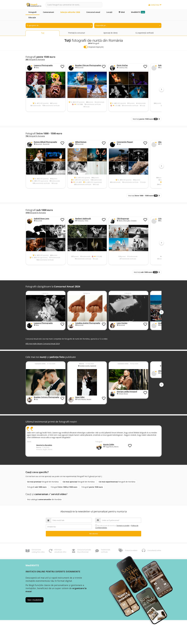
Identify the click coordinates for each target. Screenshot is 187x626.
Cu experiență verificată (144, 33)
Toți (42, 33)
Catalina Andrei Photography (87, 323)
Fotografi (37, 487)
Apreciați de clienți (110, 33)
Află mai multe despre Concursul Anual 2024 (43, 343)
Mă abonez (93, 533)
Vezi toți (146, 119)
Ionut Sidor (80, 397)
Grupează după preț (94, 47)
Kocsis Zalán (108, 444)
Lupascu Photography (43, 65)
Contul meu (154, 5)
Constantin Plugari (125, 142)
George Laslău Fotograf (127, 391)
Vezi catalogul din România (44, 499)
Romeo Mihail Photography (45, 142)
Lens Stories (122, 323)
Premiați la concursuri (76, 33)
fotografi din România (43, 482)
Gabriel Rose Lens (41, 218)
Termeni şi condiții (122, 526)
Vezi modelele (34, 599)
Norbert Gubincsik (83, 218)
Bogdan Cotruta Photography (46, 397)
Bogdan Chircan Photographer (88, 65)
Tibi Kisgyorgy (123, 218)
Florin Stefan (122, 65)
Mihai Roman (80, 142)
